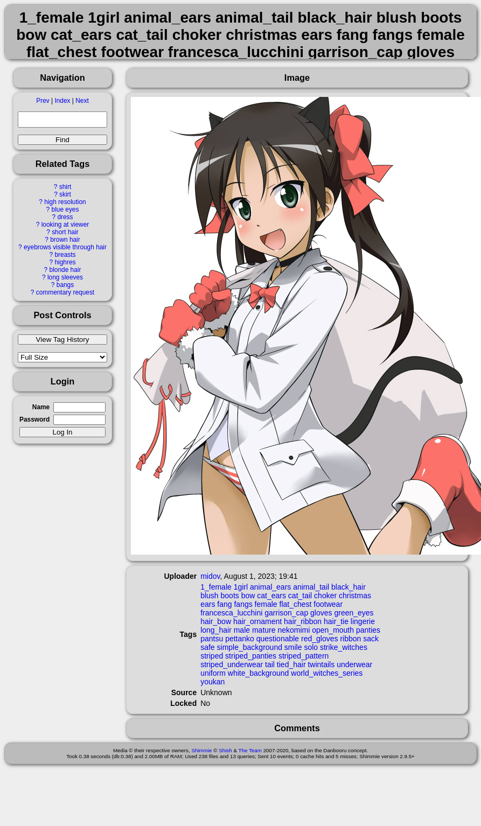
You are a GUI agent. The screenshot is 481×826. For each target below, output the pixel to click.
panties (368, 630)
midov (210, 576)
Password (34, 419)
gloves (321, 612)
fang (224, 604)
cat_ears (271, 595)
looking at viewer (65, 224)
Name (41, 407)
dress (65, 217)
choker (325, 595)
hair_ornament (257, 621)
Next (81, 100)
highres (64, 262)
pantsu (211, 638)
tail (270, 664)
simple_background (249, 647)
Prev (42, 100)
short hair (65, 232)
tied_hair (291, 664)
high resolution (65, 202)
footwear (328, 604)
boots (230, 595)
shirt (65, 187)
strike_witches (343, 647)
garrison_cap (286, 612)
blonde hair (65, 270)
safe (207, 647)
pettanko (239, 638)
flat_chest (296, 604)
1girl (241, 587)
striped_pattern (303, 656)
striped (211, 656)
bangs (65, 285)
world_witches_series (327, 673)
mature (264, 630)
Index (62, 100)
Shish (225, 750)
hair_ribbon (303, 621)
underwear (354, 664)
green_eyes (353, 612)
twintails (321, 664)
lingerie (363, 621)
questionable (277, 638)
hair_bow (215, 621)
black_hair (348, 587)
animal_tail (311, 587)
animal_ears (270, 587)
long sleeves (65, 277)
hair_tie (336, 621)
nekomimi (293, 630)
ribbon (350, 638)
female (266, 604)
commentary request (65, 292)
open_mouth (333, 630)
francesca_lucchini (231, 612)
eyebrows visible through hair (65, 247)
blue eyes (65, 209)
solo (311, 647)
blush (209, 595)
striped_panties (250, 656)
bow (248, 595)
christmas (355, 595)
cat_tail (300, 595)
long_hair (216, 630)
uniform (213, 673)
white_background (258, 673)
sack (371, 638)
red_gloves (319, 638)
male (242, 630)
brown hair (65, 239)
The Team (250, 750)
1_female (216, 587)
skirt (65, 194)
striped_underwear (231, 664)
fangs (243, 604)
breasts (64, 254)
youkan (212, 681)
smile (293, 647)
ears (207, 604)
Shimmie (201, 750)
